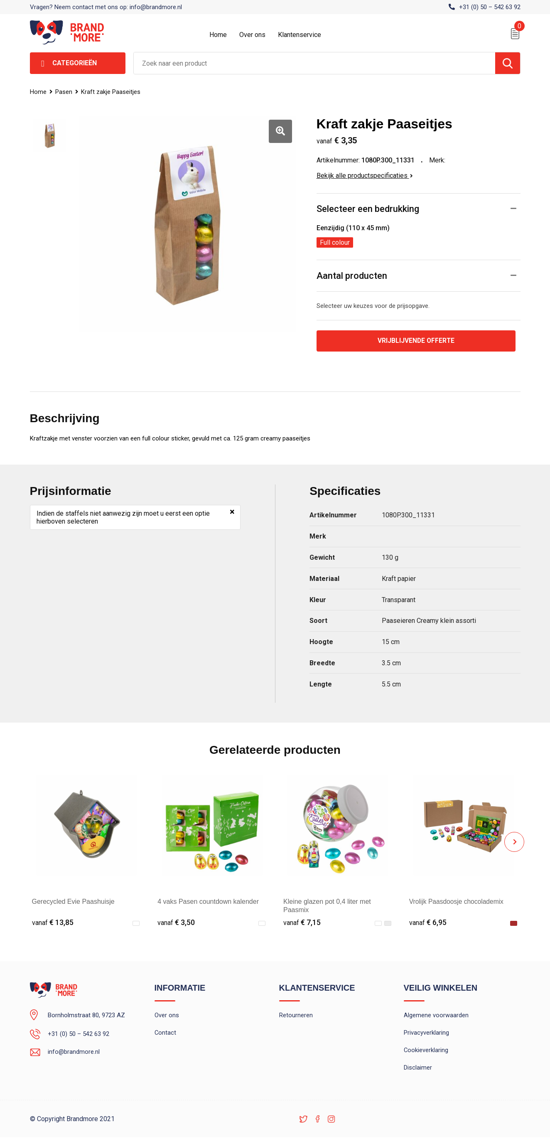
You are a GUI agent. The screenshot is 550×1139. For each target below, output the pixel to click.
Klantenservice (299, 35)
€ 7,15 (302, 922)
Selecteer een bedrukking (368, 209)
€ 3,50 (176, 922)
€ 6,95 (428, 922)
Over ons (252, 35)
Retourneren (296, 1015)
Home (218, 35)
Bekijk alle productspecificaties (365, 176)
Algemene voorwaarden (436, 1015)
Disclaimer (418, 1069)
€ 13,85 (53, 922)
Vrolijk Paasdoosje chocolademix (457, 901)
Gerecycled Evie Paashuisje (73, 901)
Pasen (64, 92)
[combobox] (314, 63)
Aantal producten (352, 276)
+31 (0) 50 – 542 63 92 (490, 7)
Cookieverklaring (426, 1051)
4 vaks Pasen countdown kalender (208, 901)
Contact (166, 1033)
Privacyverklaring (426, 1033)
